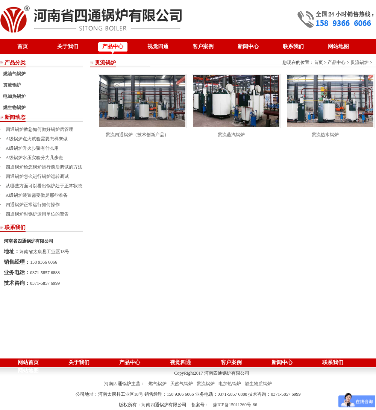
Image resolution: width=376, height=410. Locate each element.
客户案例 (203, 46)
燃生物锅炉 (14, 107)
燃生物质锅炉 (258, 383)
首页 (22, 46)
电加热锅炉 (14, 96)
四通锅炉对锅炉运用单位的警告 (37, 214)
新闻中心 (248, 46)
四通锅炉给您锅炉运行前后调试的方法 (44, 167)
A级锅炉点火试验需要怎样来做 (37, 138)
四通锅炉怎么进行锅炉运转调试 (37, 176)
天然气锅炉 (181, 383)
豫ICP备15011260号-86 (235, 404)
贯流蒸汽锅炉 (231, 134)
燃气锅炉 (158, 383)
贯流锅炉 (12, 85)
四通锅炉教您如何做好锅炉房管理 (39, 129)
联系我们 (293, 46)
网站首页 (28, 362)
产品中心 (112, 46)
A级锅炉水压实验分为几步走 (34, 157)
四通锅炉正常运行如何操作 (33, 204)
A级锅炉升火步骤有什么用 (32, 148)
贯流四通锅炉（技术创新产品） (137, 134)
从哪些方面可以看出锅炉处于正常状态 (44, 185)
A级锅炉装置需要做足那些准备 (37, 195)
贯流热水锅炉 (325, 134)
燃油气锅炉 (14, 73)
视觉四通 (157, 46)
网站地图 (338, 46)
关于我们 (67, 46)
